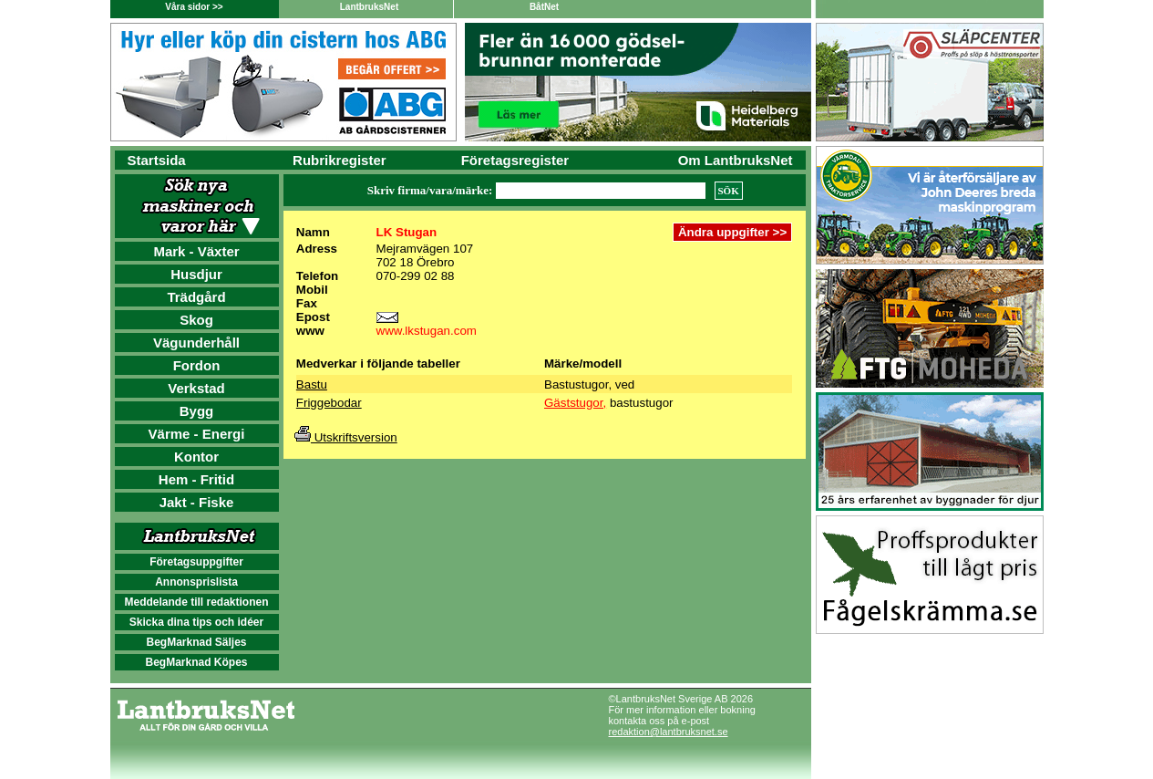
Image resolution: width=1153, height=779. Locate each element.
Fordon (197, 365)
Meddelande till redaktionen (196, 602)
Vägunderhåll (196, 342)
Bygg (197, 411)
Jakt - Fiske (197, 502)
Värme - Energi (197, 433)
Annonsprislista (196, 582)
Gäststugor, (575, 403)
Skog (196, 319)
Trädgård (196, 297)
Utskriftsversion (345, 437)
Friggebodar (329, 403)
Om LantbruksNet (735, 160)
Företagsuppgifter (196, 562)
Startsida (157, 160)
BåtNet (544, 7)
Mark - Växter (196, 251)
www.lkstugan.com (426, 331)
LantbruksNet (369, 7)
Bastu (311, 384)
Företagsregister (515, 160)
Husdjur (196, 274)
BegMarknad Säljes (196, 642)
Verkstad (196, 388)
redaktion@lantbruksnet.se (668, 731)
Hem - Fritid (196, 479)
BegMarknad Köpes (196, 662)
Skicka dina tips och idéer (196, 622)
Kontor (196, 456)
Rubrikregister (339, 160)
